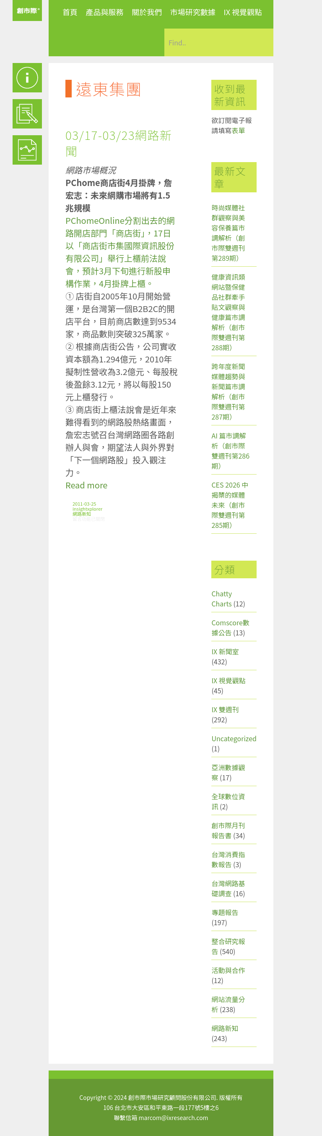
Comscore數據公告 (230, 627)
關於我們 (147, 11)
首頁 (70, 11)
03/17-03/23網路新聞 (118, 142)
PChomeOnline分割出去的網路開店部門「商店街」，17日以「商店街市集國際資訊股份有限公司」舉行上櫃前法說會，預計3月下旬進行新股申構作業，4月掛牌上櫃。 (120, 251)
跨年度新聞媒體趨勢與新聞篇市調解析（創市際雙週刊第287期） (228, 391)
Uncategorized (234, 738)
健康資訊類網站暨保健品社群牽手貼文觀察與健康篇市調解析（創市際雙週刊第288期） (228, 312)
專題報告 (224, 912)
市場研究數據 (193, 11)
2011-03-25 (84, 503)
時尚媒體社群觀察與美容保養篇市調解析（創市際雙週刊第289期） (228, 232)
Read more (86, 485)
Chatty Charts (221, 598)
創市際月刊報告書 (228, 830)
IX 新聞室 (225, 651)
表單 (238, 130)
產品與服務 (105, 11)
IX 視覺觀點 (242, 11)
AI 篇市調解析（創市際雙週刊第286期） (230, 450)
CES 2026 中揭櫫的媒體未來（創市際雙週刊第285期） (229, 505)
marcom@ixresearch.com (173, 1117)
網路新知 (82, 513)
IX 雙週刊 (225, 709)
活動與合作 (228, 970)
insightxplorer (87, 508)
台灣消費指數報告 (228, 859)
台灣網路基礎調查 (228, 888)
